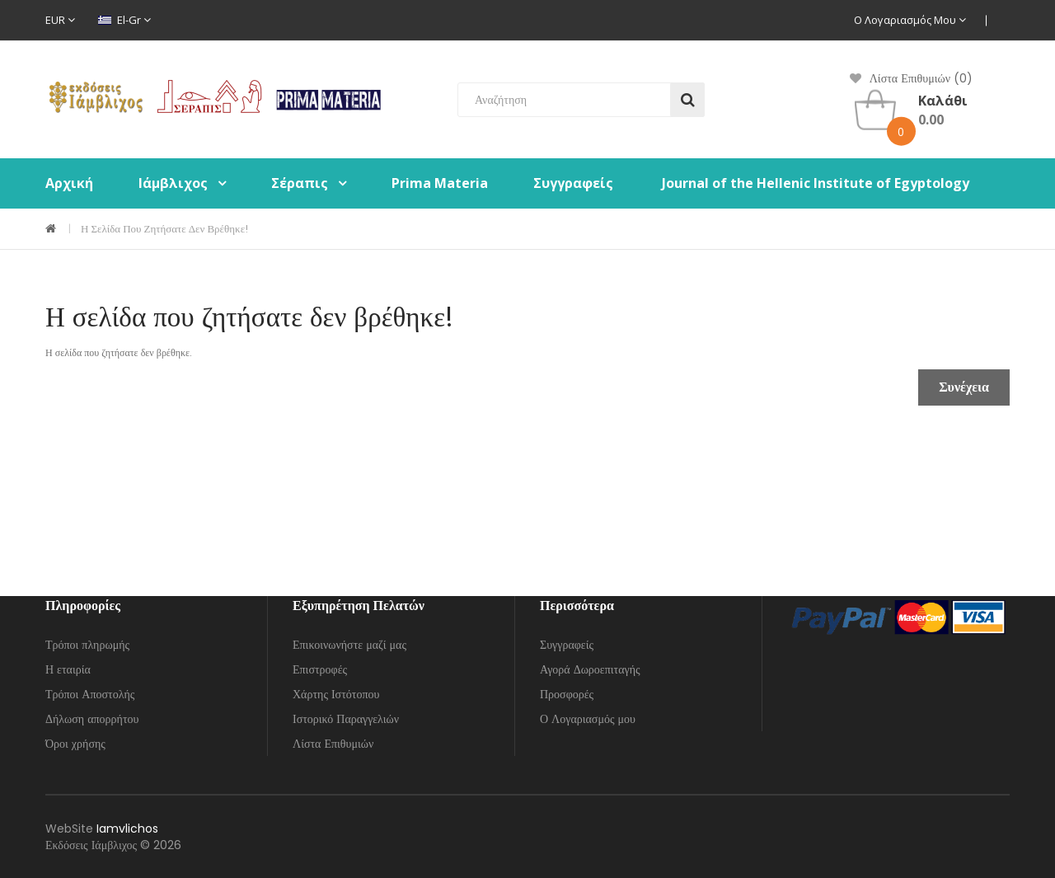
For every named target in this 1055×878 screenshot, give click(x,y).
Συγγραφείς (566, 644)
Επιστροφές (320, 669)
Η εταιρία (68, 669)
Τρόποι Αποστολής (89, 694)
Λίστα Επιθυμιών (333, 743)
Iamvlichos (127, 828)
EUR (60, 19)
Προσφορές (566, 694)
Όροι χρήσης (75, 743)
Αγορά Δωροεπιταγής (590, 669)
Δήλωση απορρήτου (91, 719)
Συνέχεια (964, 387)
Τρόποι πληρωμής (87, 644)
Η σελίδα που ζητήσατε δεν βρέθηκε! (164, 229)
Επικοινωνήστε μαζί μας (349, 644)
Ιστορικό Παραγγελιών (346, 719)
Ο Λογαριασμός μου (910, 19)
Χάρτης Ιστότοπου (336, 694)
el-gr (124, 19)
